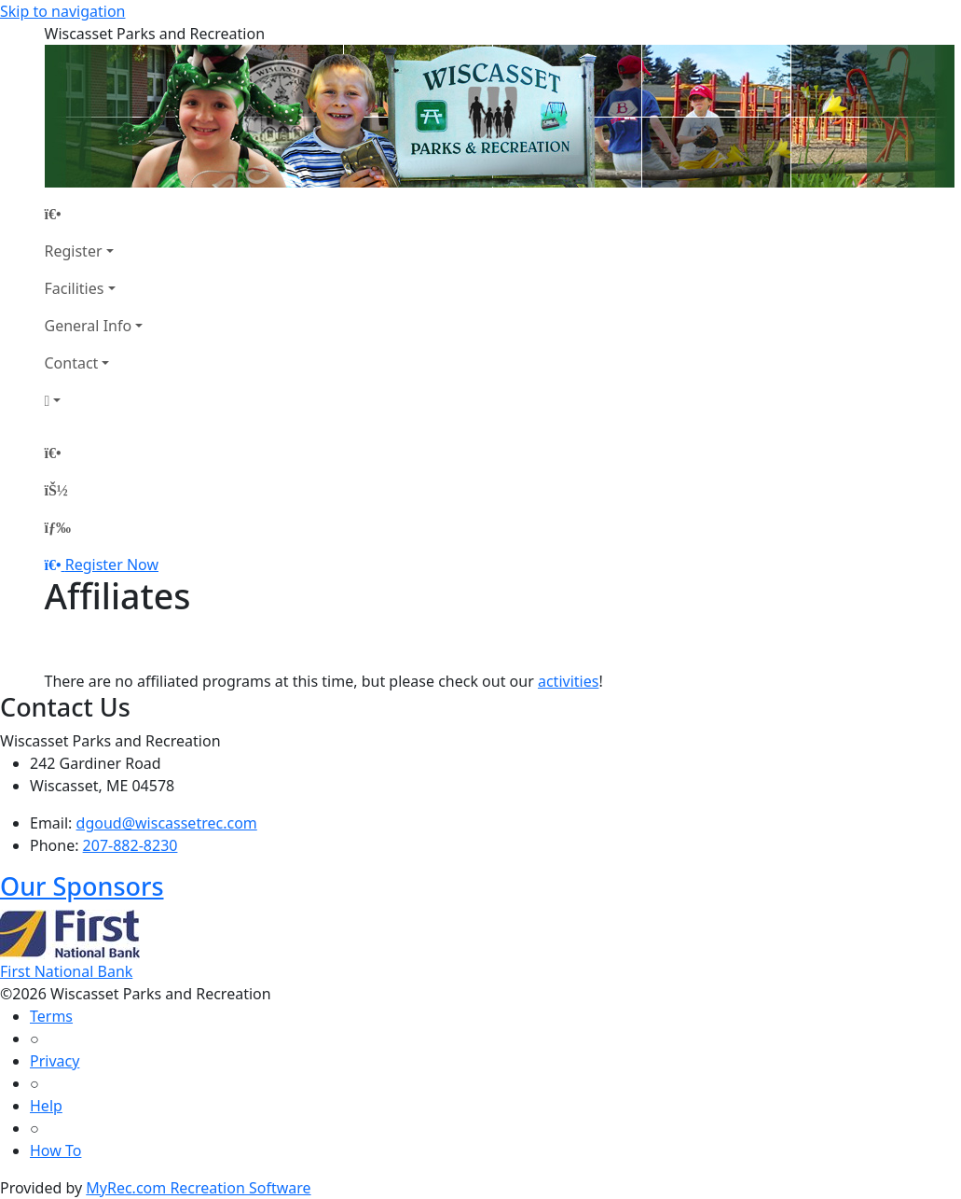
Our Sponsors (82, 886)
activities (568, 681)
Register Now (111, 564)
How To (55, 1150)
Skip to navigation (62, 11)
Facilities (74, 288)
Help (46, 1105)
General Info (88, 325)
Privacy (54, 1061)
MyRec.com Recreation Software (198, 1188)
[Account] (94, 400)
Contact (72, 363)
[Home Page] (94, 213)
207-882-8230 (130, 845)
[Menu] (58, 527)
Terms (51, 1016)
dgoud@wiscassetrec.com (166, 823)
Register (74, 251)
